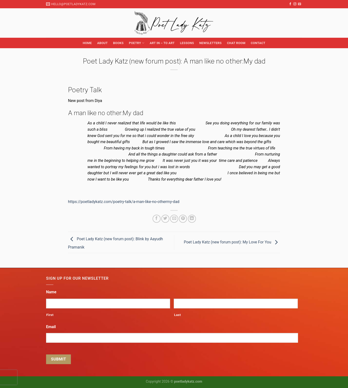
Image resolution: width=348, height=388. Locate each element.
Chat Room (236, 43)
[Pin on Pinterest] (183, 219)
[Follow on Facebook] (290, 4)
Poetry (136, 43)
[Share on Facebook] (157, 219)
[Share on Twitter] (165, 219)
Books (118, 43)
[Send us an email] (299, 4)
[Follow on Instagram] (294, 4)
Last (177, 315)
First (50, 315)
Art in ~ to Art (162, 43)
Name (51, 292)
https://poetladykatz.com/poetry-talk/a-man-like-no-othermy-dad (123, 201)
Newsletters (210, 43)
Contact (258, 43)
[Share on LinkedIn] (192, 219)
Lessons (187, 43)
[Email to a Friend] (174, 219)
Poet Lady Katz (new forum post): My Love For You (232, 242)
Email (51, 326)
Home (87, 43)
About (102, 43)
